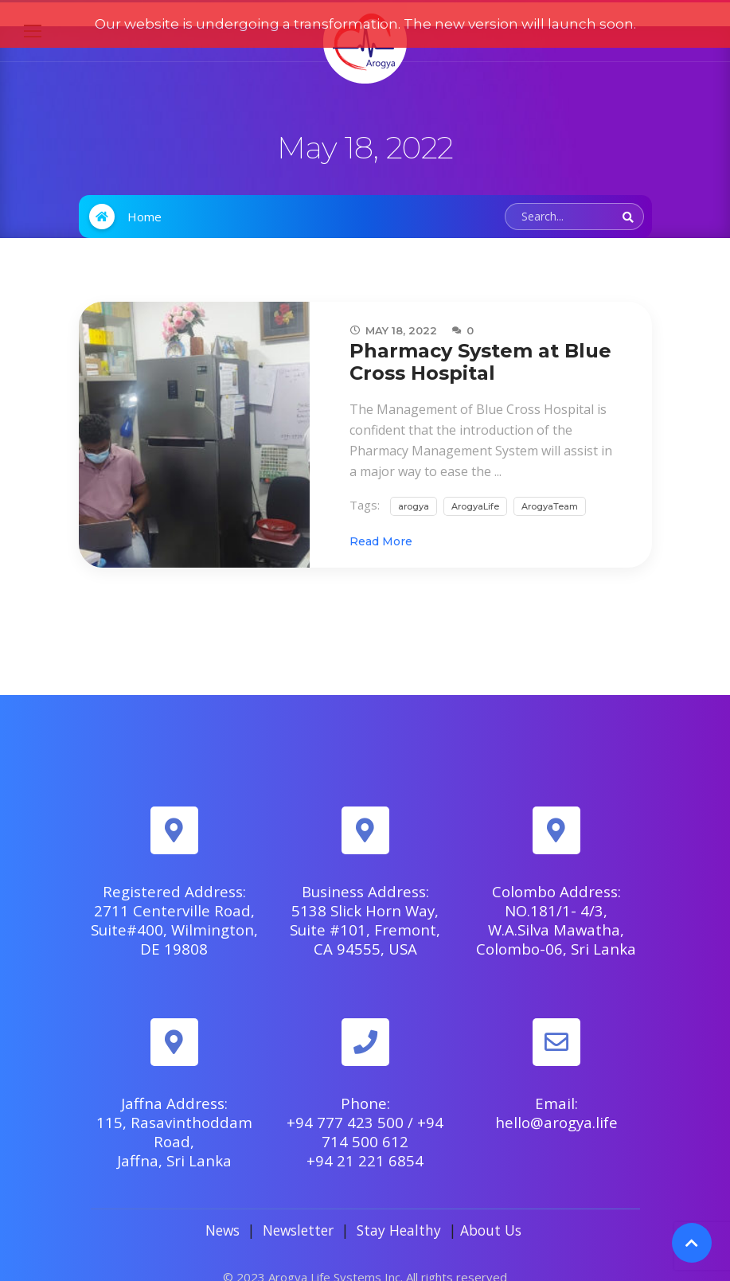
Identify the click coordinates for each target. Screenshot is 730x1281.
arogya (413, 482)
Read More (380, 517)
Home (144, 193)
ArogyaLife (475, 482)
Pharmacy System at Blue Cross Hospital (480, 338)
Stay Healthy (399, 1206)
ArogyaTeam (549, 482)
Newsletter (298, 1206)
